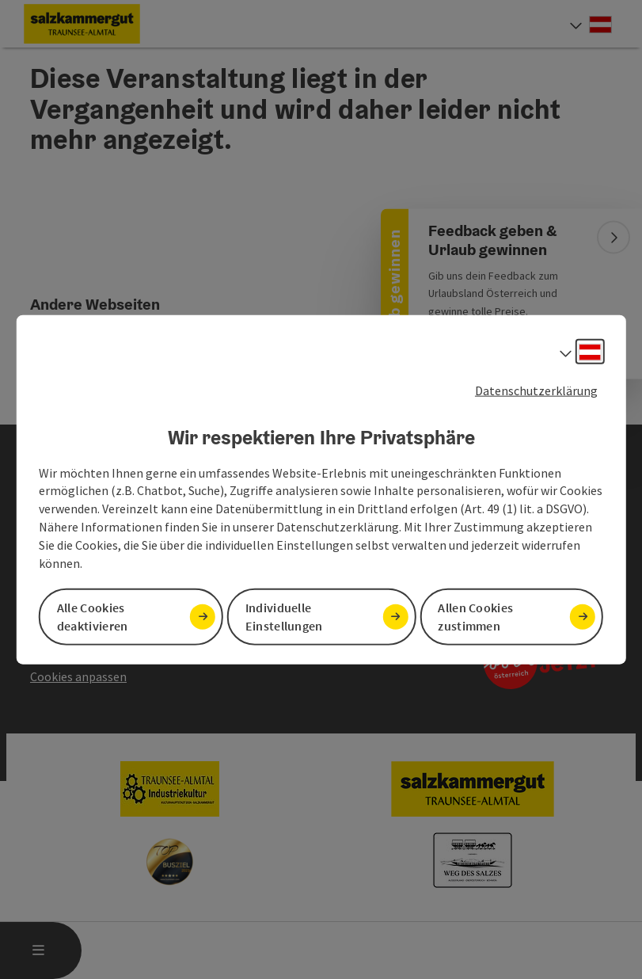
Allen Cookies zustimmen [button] (475, 616)
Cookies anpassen (78, 676)
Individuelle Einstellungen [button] (284, 616)
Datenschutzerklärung (536, 390)
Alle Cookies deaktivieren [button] (92, 616)
